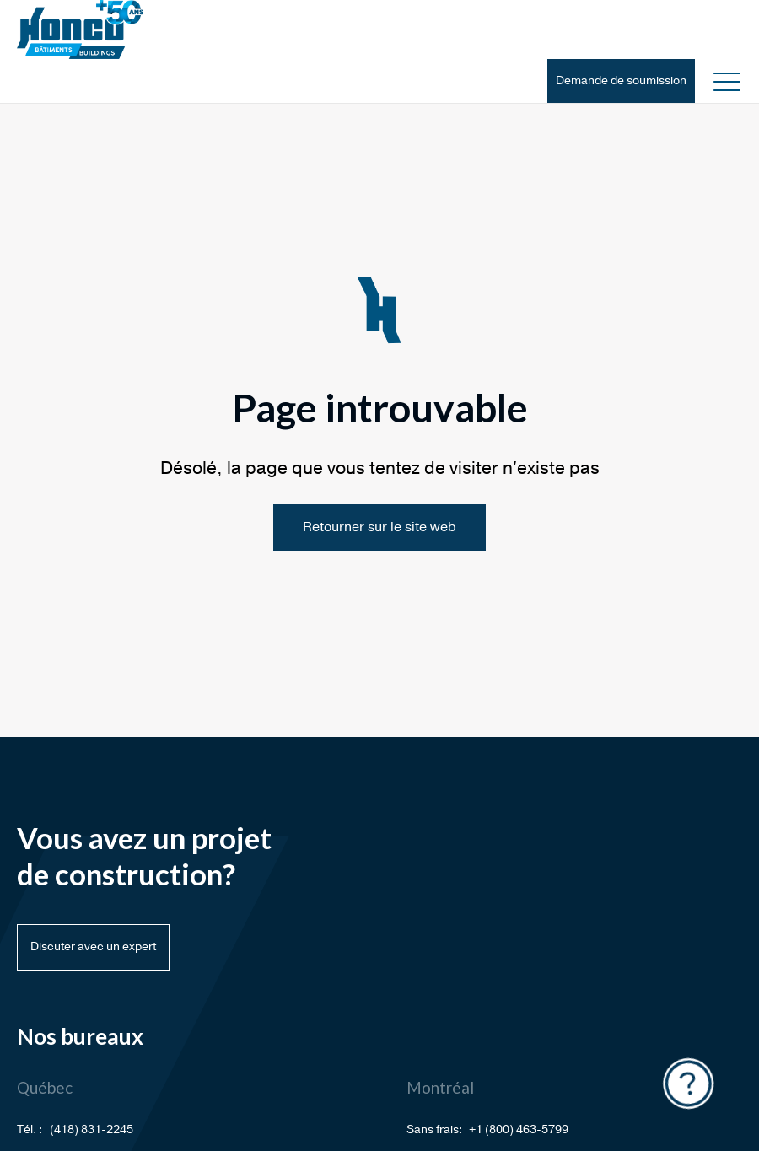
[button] (727, 81)
